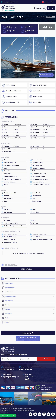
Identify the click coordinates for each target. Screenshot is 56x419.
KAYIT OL (46, 358)
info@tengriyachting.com (10, 377)
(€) (52, 2)
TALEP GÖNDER (28, 333)
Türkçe (45, 2)
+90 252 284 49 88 (25, 369)
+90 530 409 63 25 (13, 2)
